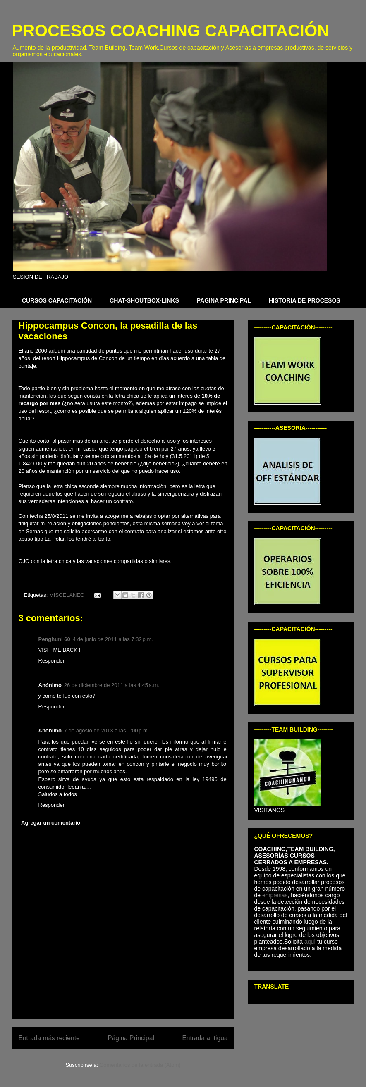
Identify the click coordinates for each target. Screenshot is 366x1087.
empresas (274, 895)
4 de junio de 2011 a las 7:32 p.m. (113, 639)
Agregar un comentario (50, 823)
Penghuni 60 (54, 639)
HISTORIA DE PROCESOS (304, 300)
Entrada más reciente (49, 1038)
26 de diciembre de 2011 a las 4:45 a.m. (111, 685)
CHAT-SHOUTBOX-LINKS (144, 300)
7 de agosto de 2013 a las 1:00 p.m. (106, 730)
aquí (310, 941)
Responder (51, 661)
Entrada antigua (204, 1038)
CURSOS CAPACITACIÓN (57, 300)
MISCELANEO (66, 595)
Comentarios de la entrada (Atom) (140, 1065)
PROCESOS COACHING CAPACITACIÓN (170, 30)
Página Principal (131, 1038)
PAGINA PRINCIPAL (224, 300)
